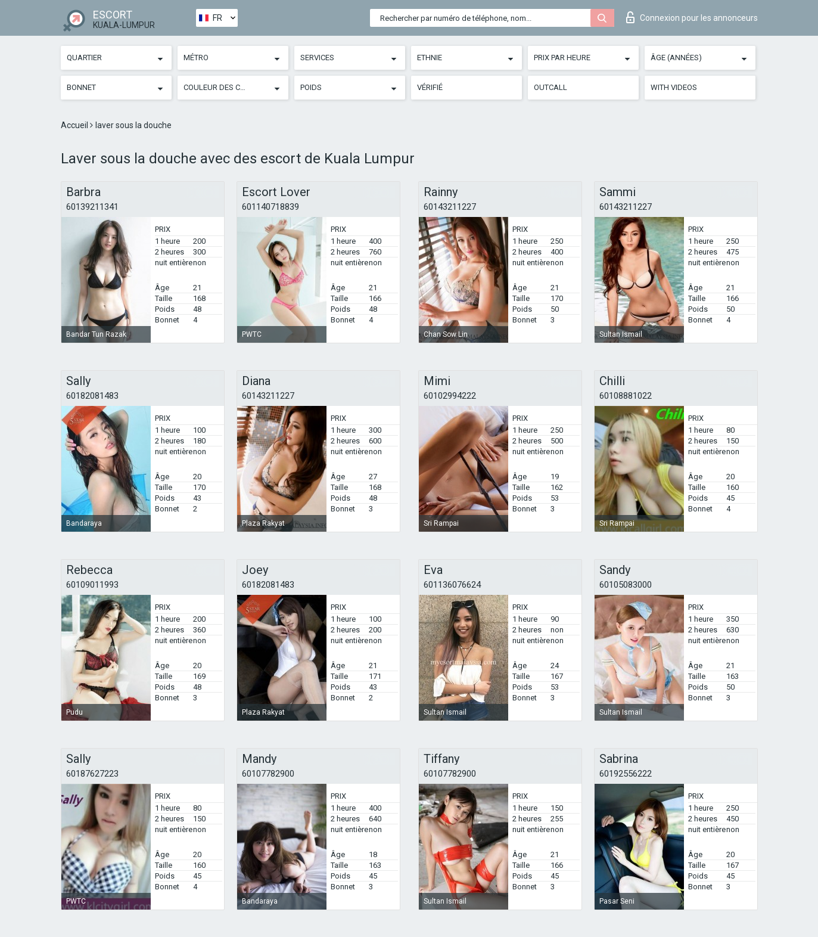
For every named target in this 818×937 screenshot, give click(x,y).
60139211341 (92, 206)
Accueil (75, 125)
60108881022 (625, 395)
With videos (674, 87)
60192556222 (625, 773)
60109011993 (92, 584)
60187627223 (92, 773)
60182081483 (92, 395)
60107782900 (268, 773)
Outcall (550, 87)
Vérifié (430, 87)
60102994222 (450, 395)
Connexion (692, 17)
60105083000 (625, 584)
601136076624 (452, 584)
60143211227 (450, 206)
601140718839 (270, 206)
